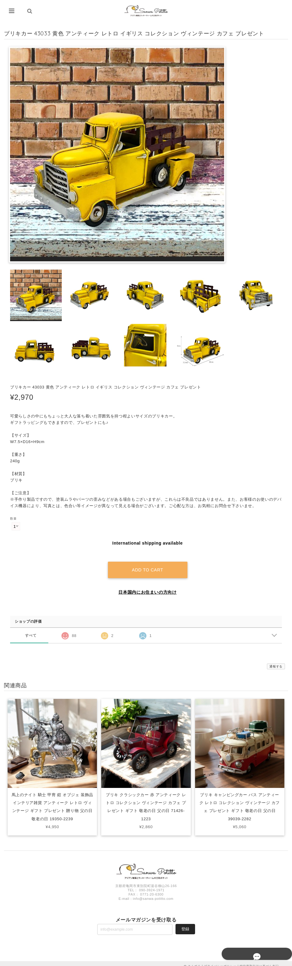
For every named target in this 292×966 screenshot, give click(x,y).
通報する (276, 661)
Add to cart (147, 564)
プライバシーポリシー (220, 960)
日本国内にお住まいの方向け (147, 586)
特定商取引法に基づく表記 (259, 960)
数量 (13, 519)
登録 (185, 923)
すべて (30, 630)
